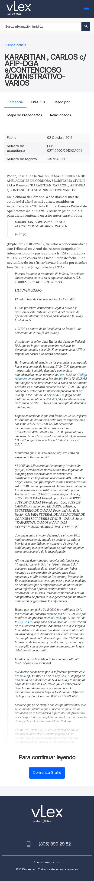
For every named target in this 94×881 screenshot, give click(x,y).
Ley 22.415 (54, 395)
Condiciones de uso (46, 862)
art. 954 (56, 618)
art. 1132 (66, 375)
